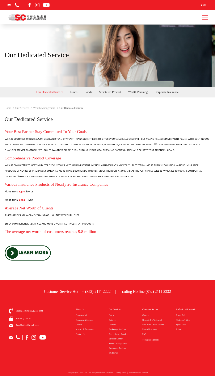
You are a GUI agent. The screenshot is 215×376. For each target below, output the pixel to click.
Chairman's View (183, 320)
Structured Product (110, 92)
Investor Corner (116, 339)
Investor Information (84, 329)
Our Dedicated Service (49, 92)
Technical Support (150, 340)
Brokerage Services (117, 329)
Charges (145, 315)
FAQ (144, 334)
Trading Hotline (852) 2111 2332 (145, 291)
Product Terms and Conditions (138, 374)
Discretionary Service (118, 334)
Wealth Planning (138, 92)
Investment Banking (117, 348)
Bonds (88, 92)
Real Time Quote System (153, 324)
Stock (111, 315)
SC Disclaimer (108, 374)
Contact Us (80, 334)
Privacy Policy (121, 374)
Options (112, 324)
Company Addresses (84, 320)
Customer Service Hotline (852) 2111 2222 (77, 291)
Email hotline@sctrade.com (27, 325)
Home (8, 107)
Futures (112, 320)
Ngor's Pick (181, 324)
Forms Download (149, 329)
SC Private (113, 353)
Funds (73, 92)
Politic (178, 329)
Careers (79, 324)
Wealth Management (118, 343)
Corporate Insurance (167, 92)
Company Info (82, 315)
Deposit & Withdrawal (152, 320)
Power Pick (181, 315)
